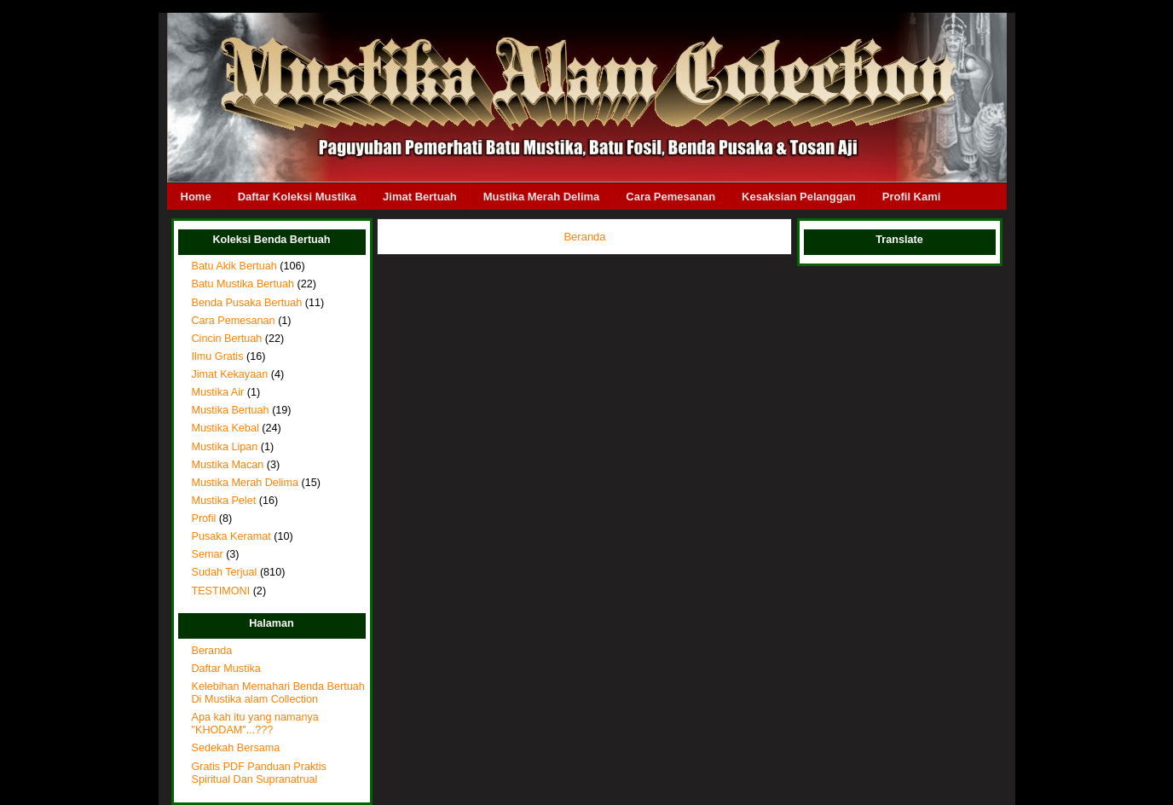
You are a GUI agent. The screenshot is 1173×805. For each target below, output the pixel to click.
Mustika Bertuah (230, 410)
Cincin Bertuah (227, 339)
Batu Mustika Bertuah (243, 284)
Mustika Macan (228, 465)
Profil (204, 518)
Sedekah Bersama (236, 748)
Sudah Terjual (224, 572)
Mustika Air (218, 392)
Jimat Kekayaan (230, 374)
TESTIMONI (221, 591)
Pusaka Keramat (231, 536)
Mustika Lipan (225, 447)
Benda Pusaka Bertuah (247, 303)
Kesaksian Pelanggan (799, 196)
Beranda (212, 651)
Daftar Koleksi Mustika (297, 196)
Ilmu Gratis (218, 356)
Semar (207, 554)
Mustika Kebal (225, 428)
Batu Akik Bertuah (234, 266)
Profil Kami (911, 196)
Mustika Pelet (224, 501)
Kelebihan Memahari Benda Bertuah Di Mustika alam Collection (278, 692)
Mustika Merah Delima (541, 196)
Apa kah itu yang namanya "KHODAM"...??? (255, 723)
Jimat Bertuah (420, 196)
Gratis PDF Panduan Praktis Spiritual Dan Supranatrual (259, 773)
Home (196, 196)
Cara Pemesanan (670, 196)
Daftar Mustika (226, 669)
